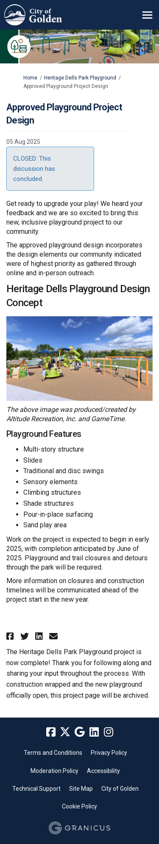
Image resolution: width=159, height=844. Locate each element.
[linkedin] (94, 732)
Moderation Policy (54, 770)
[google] (80, 732)
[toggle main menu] (147, 15)
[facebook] (51, 732)
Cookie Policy (79, 806)
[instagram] (108, 732)
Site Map (81, 788)
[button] (11, 636)
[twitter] (65, 732)
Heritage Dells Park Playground (80, 78)
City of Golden (120, 788)
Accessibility (103, 770)
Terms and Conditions (53, 752)
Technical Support (36, 788)
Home (30, 78)
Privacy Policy (109, 752)
